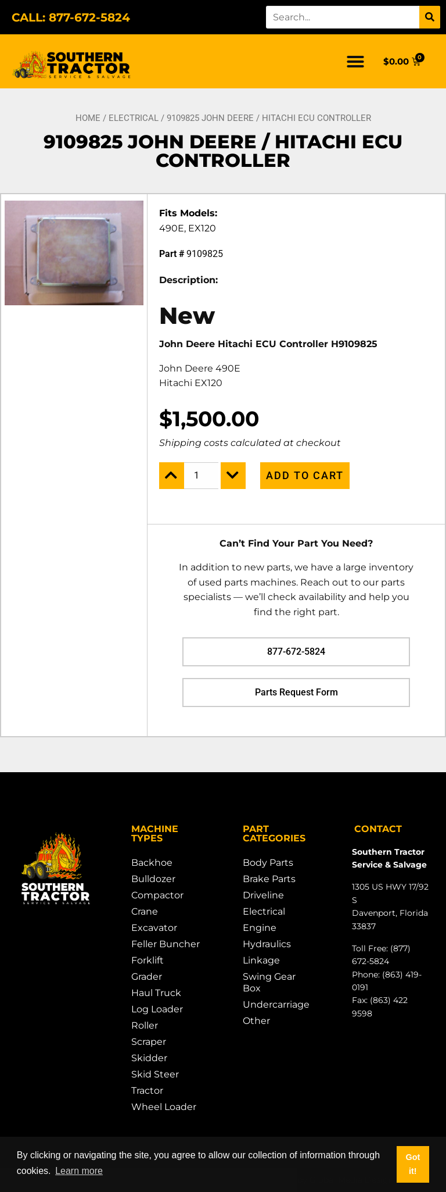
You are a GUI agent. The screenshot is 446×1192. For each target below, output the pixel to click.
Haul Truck (156, 992)
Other (256, 1020)
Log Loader (157, 1009)
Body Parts (268, 862)
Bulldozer (153, 878)
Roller (144, 1025)
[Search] (429, 17)
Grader (146, 976)
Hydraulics (267, 944)
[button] (355, 62)
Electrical (134, 118)
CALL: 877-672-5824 (71, 17)
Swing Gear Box (269, 982)
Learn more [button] (79, 1171)
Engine (259, 927)
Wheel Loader (163, 1106)
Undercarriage (276, 1004)
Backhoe (151, 862)
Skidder (149, 1057)
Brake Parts (269, 878)
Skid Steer (155, 1074)
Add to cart (305, 475)
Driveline (263, 895)
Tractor (147, 1090)
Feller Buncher (165, 944)
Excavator (154, 927)
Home (87, 118)
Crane (144, 911)
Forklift (147, 960)
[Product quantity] (201, 475)
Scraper (148, 1041)
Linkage (261, 960)
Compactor (157, 895)
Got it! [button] (412, 1164)
